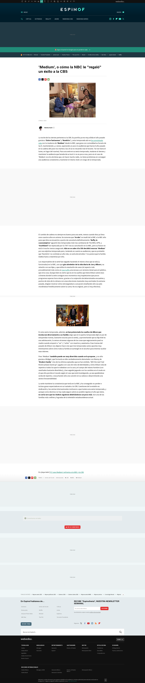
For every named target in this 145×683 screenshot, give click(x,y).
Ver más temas (26, 624)
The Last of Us (75, 55)
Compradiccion (101, 653)
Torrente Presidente (45, 55)
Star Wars (104, 55)
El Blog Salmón (116, 648)
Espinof (72, 9)
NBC (73, 477)
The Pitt (41, 617)
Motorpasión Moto (86, 650)
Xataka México (25, 670)
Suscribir (104, 608)
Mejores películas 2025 (50, 594)
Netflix (120, 55)
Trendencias (100, 648)
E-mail (48, 79)
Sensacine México (56, 670)
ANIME (57, 19)
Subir (119, 639)
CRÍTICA (28, 19)
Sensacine (54, 648)
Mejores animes (98, 594)
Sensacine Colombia (57, 672)
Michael (36, 55)
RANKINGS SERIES (82, 19)
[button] (49, 127)
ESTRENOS (38, 19)
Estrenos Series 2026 (73, 594)
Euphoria (59, 613)
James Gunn (56, 55)
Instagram (110, 19)
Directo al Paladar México (71, 670)
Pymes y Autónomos (117, 650)
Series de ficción (49, 477)
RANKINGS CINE (68, 19)
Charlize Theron (66, 55)
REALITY (48, 19)
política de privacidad (95, 612)
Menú (26, 12)
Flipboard (117, 19)
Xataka (23, 648)
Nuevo (119, 12)
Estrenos (23, 606)
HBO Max (23, 617)
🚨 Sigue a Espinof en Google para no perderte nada (71, 50)
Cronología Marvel (109, 594)
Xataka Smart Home (26, 656)
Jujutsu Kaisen (112, 55)
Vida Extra (39, 650)
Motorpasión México (87, 670)
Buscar (120, 632)
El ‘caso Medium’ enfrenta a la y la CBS (67, 472)
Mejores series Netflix (86, 594)
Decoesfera (100, 650)
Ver (73, 527)
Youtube (120, 19)
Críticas (59, 606)
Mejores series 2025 (37, 594)
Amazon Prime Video (27, 613)
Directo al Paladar (71, 648)
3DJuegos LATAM (40, 670)
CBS (67, 477)
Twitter (123, 19)
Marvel (83, 55)
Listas (58, 610)
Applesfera (23, 653)
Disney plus (24, 610)
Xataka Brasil (24, 672)
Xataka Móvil (24, 650)
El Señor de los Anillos (93, 55)
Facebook (113, 19)
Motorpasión (85, 648)
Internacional (59, 477)
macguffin (66, 270)
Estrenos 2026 (62, 594)
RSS (95, 623)
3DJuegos (38, 648)
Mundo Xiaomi (25, 658)
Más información (72, 681)
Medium (79, 477)
